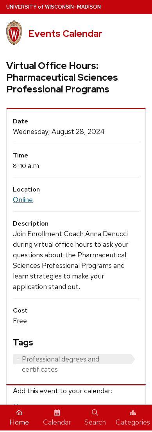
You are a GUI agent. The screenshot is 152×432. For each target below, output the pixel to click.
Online (23, 199)
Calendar (57, 418)
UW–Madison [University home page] (53, 7)
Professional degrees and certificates (60, 359)
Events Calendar (65, 33)
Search (95, 418)
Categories (133, 418)
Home (19, 418)
